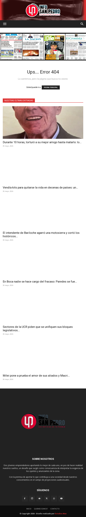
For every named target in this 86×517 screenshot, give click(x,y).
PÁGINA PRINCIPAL (51, 87)
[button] (4, 24)
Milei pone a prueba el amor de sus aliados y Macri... (36, 375)
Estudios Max (61, 513)
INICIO (28, 509)
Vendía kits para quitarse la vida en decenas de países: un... (40, 187)
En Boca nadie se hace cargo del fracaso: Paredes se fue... (40, 281)
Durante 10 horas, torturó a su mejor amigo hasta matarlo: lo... (42, 142)
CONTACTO (55, 509)
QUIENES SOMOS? (41, 509)
